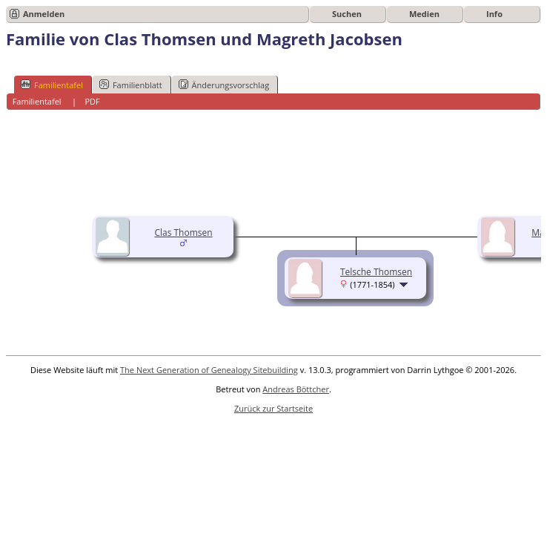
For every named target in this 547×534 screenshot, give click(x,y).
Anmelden (43, 13)
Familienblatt (130, 84)
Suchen (347, 13)
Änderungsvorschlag (224, 84)
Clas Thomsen (183, 232)
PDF (91, 101)
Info (494, 13)
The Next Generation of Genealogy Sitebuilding (209, 369)
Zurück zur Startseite (273, 408)
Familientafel (52, 84)
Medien (424, 13)
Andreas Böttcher (295, 389)
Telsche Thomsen (376, 272)
